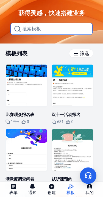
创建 (52, 189)
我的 (89, 189)
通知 (32, 189)
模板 (70, 189)
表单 (13, 189)
